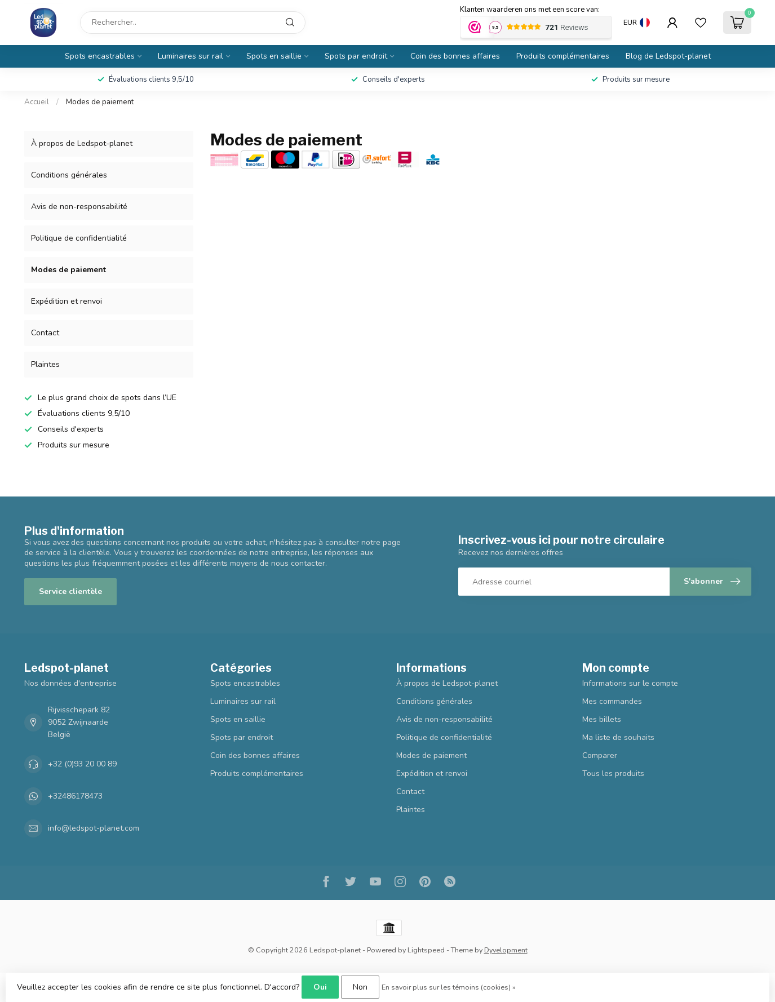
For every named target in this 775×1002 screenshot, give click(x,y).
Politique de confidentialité (79, 238)
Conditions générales (69, 175)
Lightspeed (426, 950)
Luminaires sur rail (190, 56)
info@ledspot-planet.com (93, 828)
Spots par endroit (356, 56)
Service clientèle (70, 591)
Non (360, 987)
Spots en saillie (274, 56)
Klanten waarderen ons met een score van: (530, 10)
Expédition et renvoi (66, 301)
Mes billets (601, 719)
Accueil (36, 102)
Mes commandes (612, 701)
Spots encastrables (100, 56)
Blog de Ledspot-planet (668, 56)
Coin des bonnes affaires (455, 56)
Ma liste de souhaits (618, 737)
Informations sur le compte (630, 683)
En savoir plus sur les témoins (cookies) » (449, 987)
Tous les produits (613, 773)
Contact (45, 332)
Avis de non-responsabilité (79, 206)
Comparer (599, 755)
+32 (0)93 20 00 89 (82, 764)
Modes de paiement (100, 102)
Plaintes (45, 364)
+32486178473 (75, 796)
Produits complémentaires (562, 56)
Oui (320, 987)
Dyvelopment (506, 950)
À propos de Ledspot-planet (81, 143)
